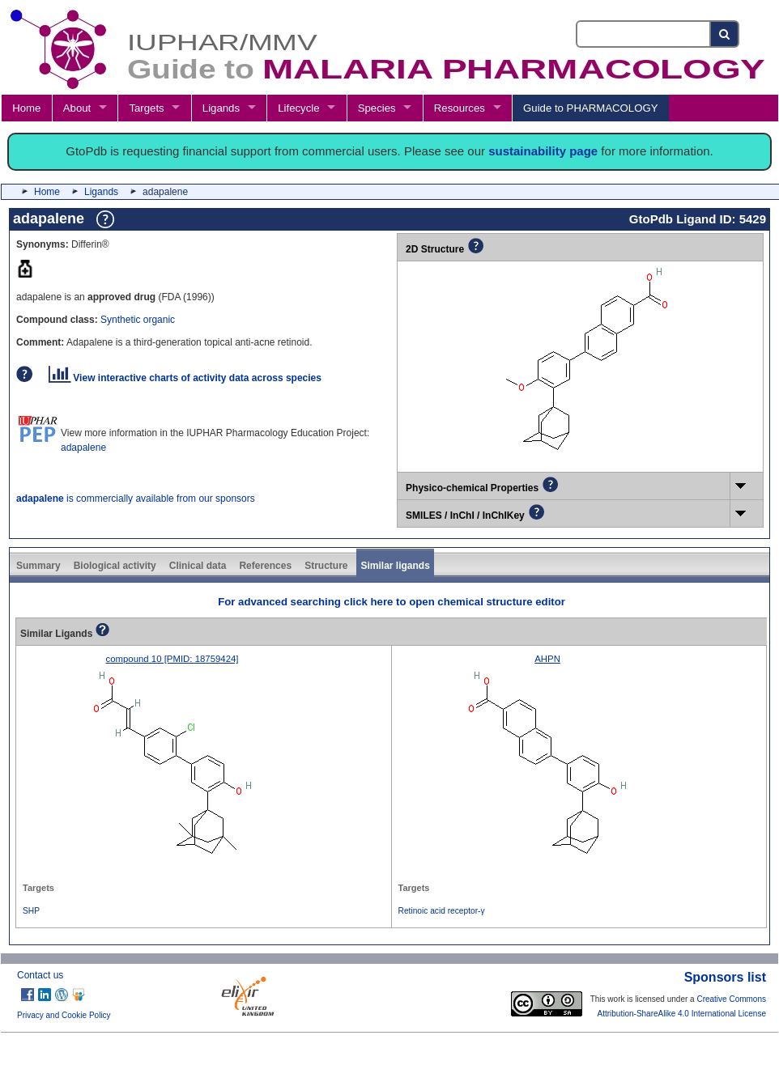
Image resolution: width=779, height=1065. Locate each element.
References (265, 565)
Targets (146, 108)
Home (26, 108)
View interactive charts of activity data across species (185, 378)
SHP (31, 910)
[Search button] (725, 34)
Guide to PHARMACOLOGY (590, 108)
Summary (38, 565)
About (77, 108)
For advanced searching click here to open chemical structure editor (391, 602)
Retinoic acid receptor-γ (441, 910)
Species (377, 108)
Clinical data (198, 565)
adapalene (83, 447)
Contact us (40, 975)
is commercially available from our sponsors (135, 498)
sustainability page (543, 151)
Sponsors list (725, 977)
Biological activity (115, 565)
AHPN (547, 659)
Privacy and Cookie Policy (64, 1015)
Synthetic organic (137, 319)
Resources (459, 108)
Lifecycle (298, 108)
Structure (325, 565)
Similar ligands (394, 565)
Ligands (221, 108)
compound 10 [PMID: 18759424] (171, 659)
